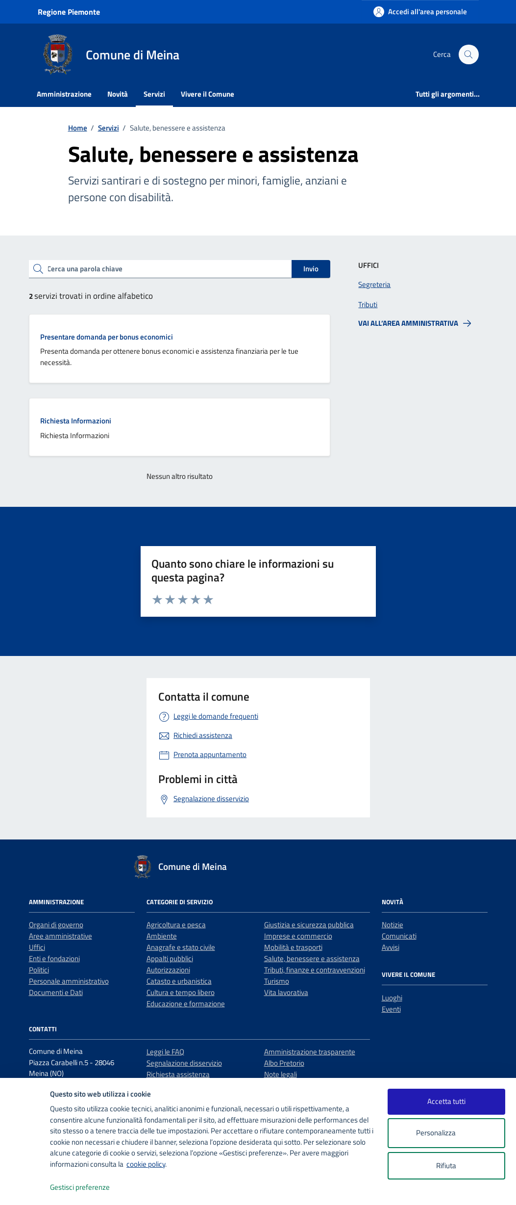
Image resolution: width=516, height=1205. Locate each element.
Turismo (276, 981)
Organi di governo (56, 924)
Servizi (154, 94)
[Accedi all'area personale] (420, 11)
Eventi (391, 1009)
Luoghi (392, 997)
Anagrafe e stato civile (181, 947)
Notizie (392, 924)
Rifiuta (446, 1165)
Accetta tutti (446, 1101)
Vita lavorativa (286, 992)
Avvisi (390, 947)
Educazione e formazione (186, 1003)
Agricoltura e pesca (176, 924)
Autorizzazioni (168, 969)
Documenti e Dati (56, 992)
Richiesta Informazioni (75, 420)
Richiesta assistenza (178, 1074)
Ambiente (162, 936)
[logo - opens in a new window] (25, 1187)
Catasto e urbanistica (179, 981)
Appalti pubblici (170, 958)
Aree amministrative (60, 936)
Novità (117, 94)
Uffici (37, 947)
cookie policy (145, 1164)
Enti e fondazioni (54, 958)
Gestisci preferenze (90, 1187)
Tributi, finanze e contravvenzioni (314, 969)
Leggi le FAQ (165, 1051)
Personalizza (446, 1133)
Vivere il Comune (207, 94)
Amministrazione (64, 94)
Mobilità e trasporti (293, 947)
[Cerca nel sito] (468, 54)
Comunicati (399, 936)
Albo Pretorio (284, 1063)
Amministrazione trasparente (309, 1051)
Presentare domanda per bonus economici (106, 336)
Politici (39, 969)
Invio (311, 268)
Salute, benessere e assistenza (312, 958)
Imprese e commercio (298, 936)
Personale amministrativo (69, 981)
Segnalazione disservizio (184, 1063)
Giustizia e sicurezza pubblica (309, 924)
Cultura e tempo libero (181, 992)
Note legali (280, 1074)
